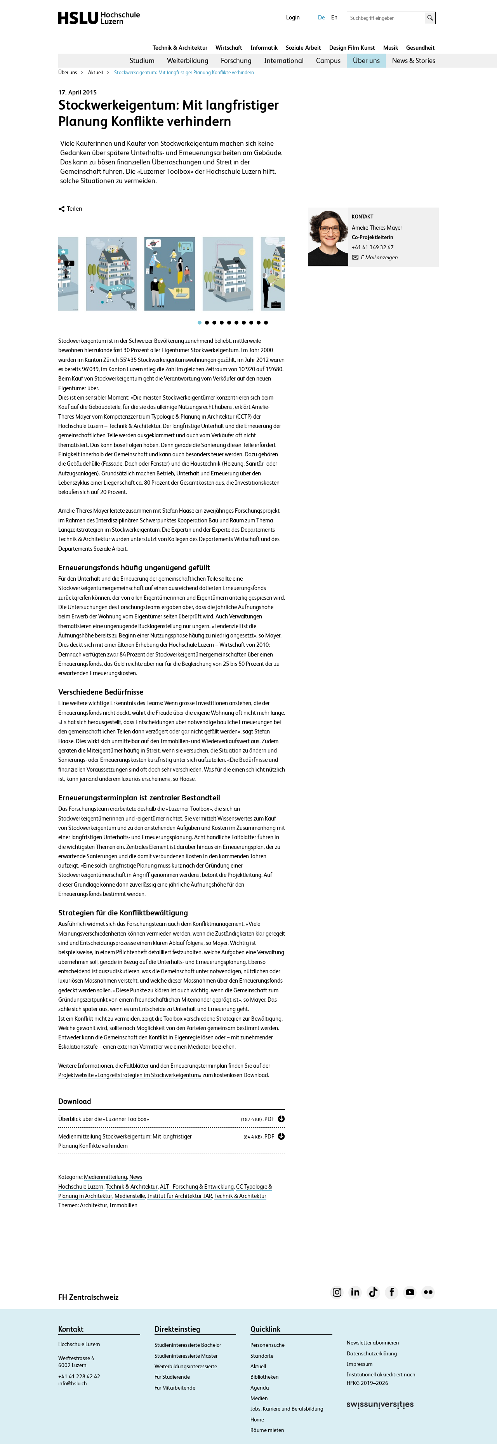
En (334, 17)
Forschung (236, 60)
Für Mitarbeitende (175, 1388)
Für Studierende (172, 1377)
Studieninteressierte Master (186, 1356)
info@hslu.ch (72, 1383)
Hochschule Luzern (80, 1187)
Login (293, 17)
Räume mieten (267, 1430)
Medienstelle (130, 1196)
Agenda (259, 1388)
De (321, 17)
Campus (328, 60)
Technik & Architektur (180, 47)
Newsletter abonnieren (373, 1342)
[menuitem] (142, 61)
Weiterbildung (188, 60)
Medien (259, 1398)
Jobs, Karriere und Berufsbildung (286, 1409)
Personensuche (267, 1345)
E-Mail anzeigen (379, 257)
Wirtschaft (228, 47)
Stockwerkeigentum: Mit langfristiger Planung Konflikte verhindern (184, 72)
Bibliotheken (264, 1377)
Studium (142, 60)
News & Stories (413, 60)
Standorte (261, 1356)
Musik (390, 47)
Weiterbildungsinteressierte (186, 1366)
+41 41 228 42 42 (79, 1376)
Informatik (264, 47)
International (284, 60)
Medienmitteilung (105, 1177)
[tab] (200, 323)
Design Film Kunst (352, 47)
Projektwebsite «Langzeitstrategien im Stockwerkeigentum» (130, 1075)
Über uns (366, 60)
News (135, 1177)
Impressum (360, 1364)
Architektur (93, 1205)
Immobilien (123, 1205)
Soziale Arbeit (303, 47)
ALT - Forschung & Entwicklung (197, 1187)
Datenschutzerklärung (372, 1353)
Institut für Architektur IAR (179, 1196)
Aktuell (95, 72)
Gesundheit (420, 47)
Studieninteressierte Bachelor (188, 1345)
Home (257, 1419)
